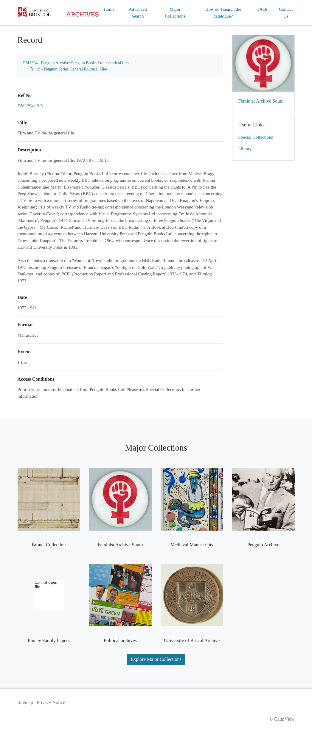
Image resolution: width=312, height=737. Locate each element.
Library (245, 148)
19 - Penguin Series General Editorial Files (72, 69)
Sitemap (25, 702)
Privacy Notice (51, 702)
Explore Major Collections (156, 659)
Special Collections (255, 137)
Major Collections (175, 12)
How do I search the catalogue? (223, 12)
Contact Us (286, 12)
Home (109, 9)
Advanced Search (138, 12)
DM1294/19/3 (30, 106)
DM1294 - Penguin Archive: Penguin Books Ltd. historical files (76, 63)
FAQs (262, 9)
